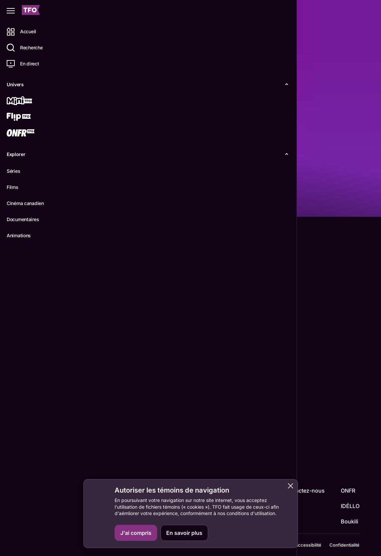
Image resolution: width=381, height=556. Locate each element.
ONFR (348, 484)
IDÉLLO (350, 500)
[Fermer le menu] (11, 10)
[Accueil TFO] (31, 11)
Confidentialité (344, 542)
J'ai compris (135, 532)
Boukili (349, 515)
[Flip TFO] (29, 117)
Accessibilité (308, 542)
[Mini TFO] (29, 101)
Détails (92, 206)
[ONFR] (29, 133)
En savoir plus (184, 532)
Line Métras (97, 413)
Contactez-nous (304, 484)
